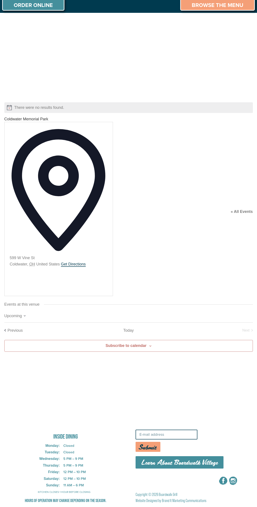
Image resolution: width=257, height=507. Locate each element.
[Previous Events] (13, 330)
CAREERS (205, 21)
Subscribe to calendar (126, 345)
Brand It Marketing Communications (184, 500)
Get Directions (73, 264)
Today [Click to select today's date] (128, 330)
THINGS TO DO (172, 21)
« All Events (242, 211)
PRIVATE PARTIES (73, 21)
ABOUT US (15, 21)
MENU (40, 21)
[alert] (128, 107)
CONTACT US (237, 21)
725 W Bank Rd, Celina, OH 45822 (59, 424)
